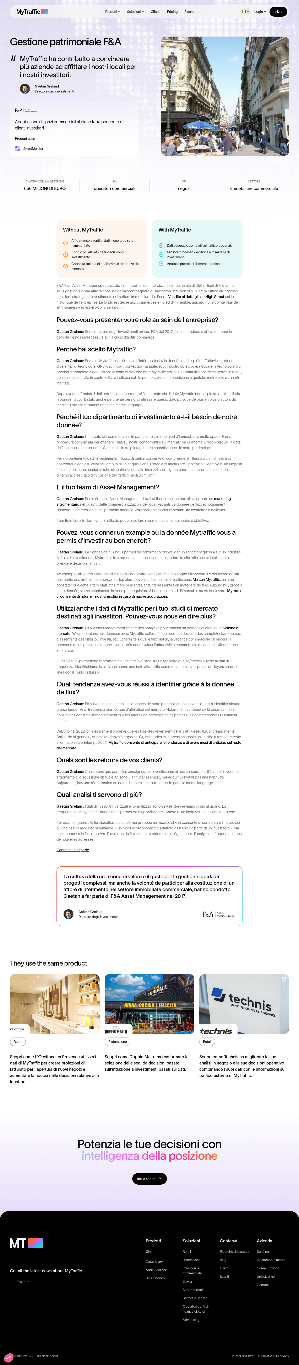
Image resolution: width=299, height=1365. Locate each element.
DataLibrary (154, 1261)
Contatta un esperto (72, 850)
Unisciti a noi (266, 1276)
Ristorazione (192, 1260)
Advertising (191, 1320)
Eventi (224, 1276)
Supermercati (193, 1290)
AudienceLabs (157, 1270)
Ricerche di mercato (235, 1251)
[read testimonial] (55, 1029)
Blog (223, 1260)
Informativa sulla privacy (273, 1356)
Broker (187, 1281)
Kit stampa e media (271, 1260)
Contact (263, 1285)
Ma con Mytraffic (206, 580)
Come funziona (268, 1268)
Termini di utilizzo (242, 1356)
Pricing (172, 12)
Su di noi (263, 1251)
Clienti (156, 12)
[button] (113, 11)
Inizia (278, 12)
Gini (148, 1251)
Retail (187, 1251)
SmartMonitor (156, 1278)
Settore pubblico (195, 1298)
